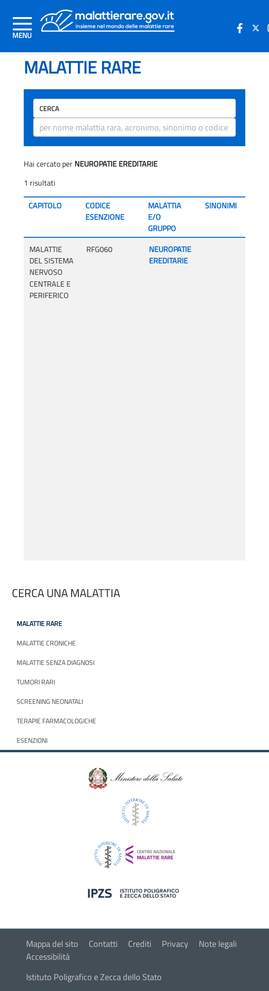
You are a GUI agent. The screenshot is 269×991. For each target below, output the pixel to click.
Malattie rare (39, 623)
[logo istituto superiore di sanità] (135, 810)
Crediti (139, 943)
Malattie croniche (46, 643)
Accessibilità (48, 956)
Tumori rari (36, 682)
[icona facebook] (239, 28)
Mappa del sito (52, 943)
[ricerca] (134, 127)
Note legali (218, 943)
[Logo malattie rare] (107, 19)
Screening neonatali (50, 701)
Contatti (103, 943)
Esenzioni (32, 740)
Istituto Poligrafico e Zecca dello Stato (94, 977)
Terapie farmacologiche (56, 721)
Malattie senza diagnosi (55, 662)
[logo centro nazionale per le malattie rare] (134, 852)
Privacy (175, 943)
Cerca (49, 108)
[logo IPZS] (135, 892)
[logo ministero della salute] (135, 777)
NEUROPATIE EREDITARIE (170, 254)
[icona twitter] (256, 28)
